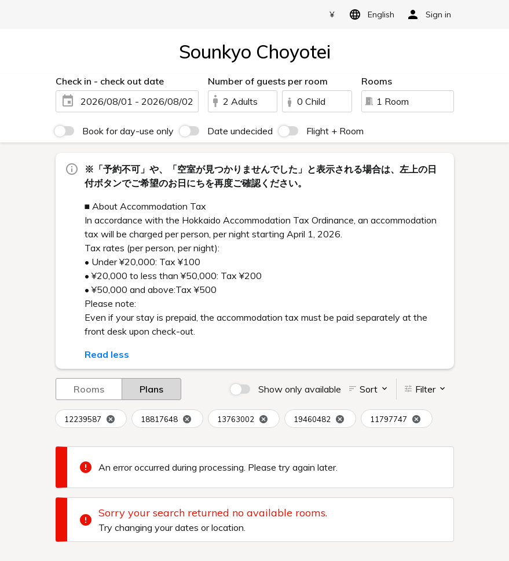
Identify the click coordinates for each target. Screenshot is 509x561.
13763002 (242, 419)
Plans (151, 388)
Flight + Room (335, 131)
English (369, 14)
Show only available (299, 389)
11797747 (395, 419)
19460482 (319, 419)
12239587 (89, 419)
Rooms (89, 388)
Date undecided (240, 131)
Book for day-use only (128, 131)
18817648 (166, 419)
